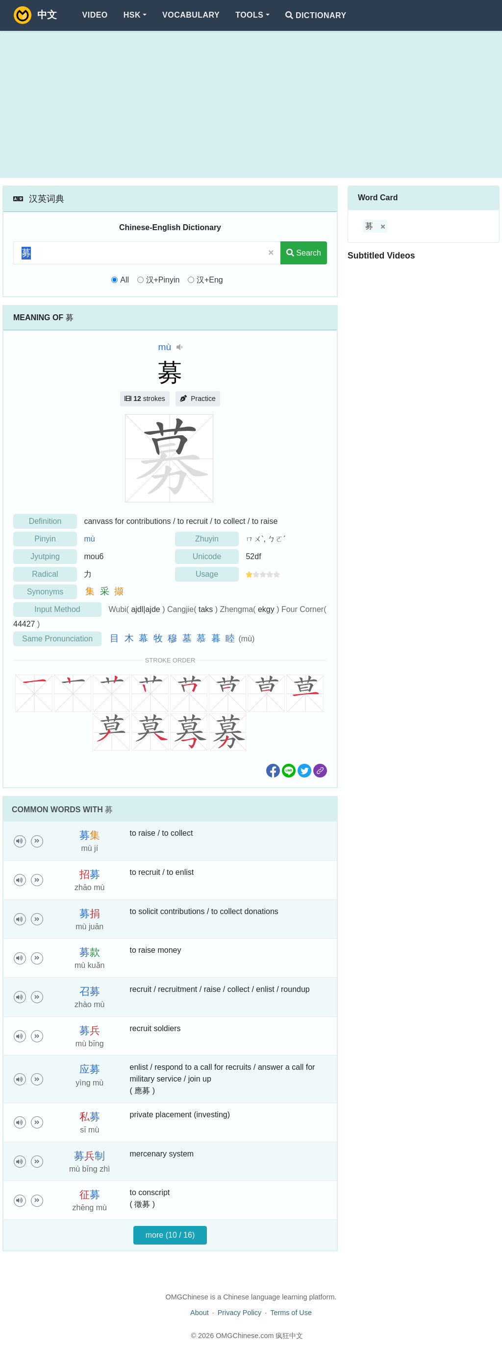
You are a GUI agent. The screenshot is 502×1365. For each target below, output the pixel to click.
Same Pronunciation (57, 639)
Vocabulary (191, 15)
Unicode (207, 556)
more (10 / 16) (170, 1235)
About (199, 1313)
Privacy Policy (240, 1313)
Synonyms (45, 592)
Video (95, 15)
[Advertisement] (251, 104)
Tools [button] (249, 15)
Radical (45, 574)
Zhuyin (207, 539)
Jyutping (45, 556)
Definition (45, 521)
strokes (145, 398)
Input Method (57, 609)
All (124, 280)
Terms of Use (291, 1313)
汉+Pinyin (163, 280)
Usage (207, 574)
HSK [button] (132, 15)
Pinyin (45, 539)
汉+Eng (210, 280)
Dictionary (316, 15)
